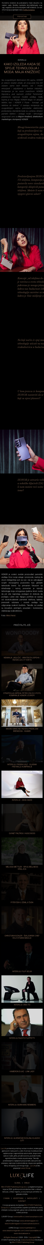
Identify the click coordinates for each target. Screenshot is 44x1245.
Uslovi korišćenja (28, 1240)
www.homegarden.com (13, 1231)
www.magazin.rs (28, 1221)
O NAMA (6, 1198)
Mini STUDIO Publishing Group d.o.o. (14, 1187)
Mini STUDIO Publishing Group (23, 1242)
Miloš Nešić (11, 615)
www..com (34, 1217)
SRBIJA (27, 1183)
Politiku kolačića (29, 10)
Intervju (22, 60)
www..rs (19, 1217)
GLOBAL (17, 1183)
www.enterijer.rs (27, 1228)
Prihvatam (22, 17)
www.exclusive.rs (31, 1224)
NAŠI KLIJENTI (32, 1198)
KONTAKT (22, 1201)
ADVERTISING (18, 1198)
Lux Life (3, 1148)
